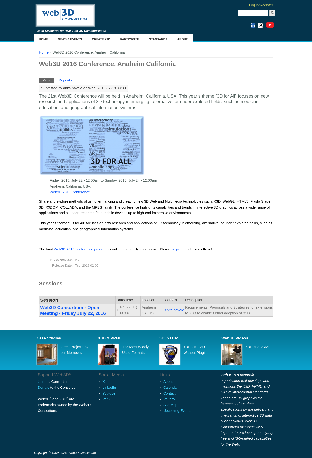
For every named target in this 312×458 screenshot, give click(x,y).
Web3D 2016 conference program (80, 249)
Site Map (170, 405)
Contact (169, 393)
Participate (129, 39)
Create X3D (101, 39)
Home (43, 39)
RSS (106, 399)
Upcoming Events (177, 411)
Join (41, 382)
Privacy (169, 399)
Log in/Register (261, 5)
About (182, 39)
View (48, 80)
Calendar (170, 387)
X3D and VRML (257, 347)
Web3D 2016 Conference (70, 192)
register (178, 249)
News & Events (70, 39)
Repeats (65, 80)
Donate (43, 387)
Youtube (108, 393)
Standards (158, 39)
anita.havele (174, 310)
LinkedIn (109, 387)
